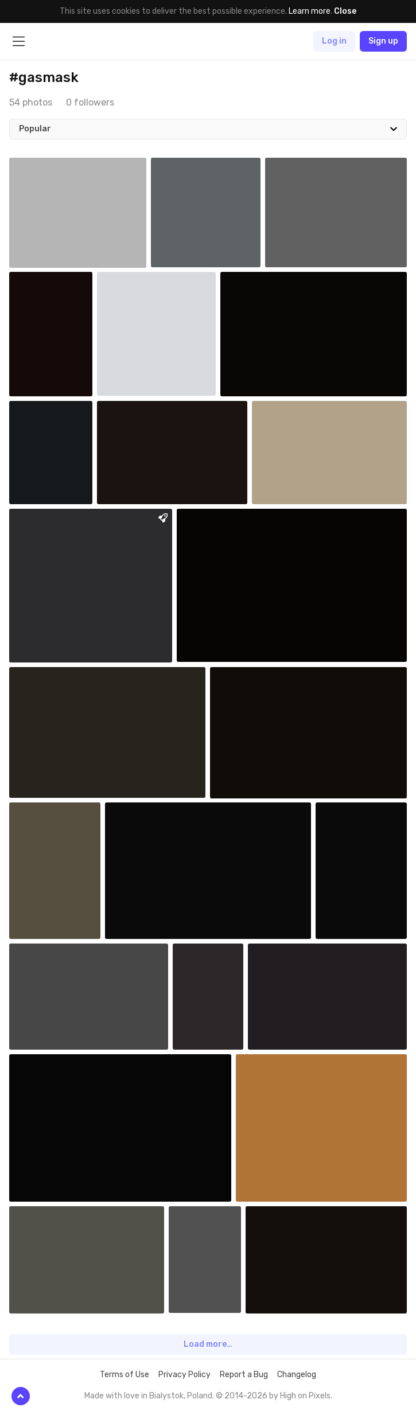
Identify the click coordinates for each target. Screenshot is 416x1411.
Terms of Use (124, 1374)
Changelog (296, 1374)
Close (345, 11)
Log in (334, 41)
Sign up (383, 41)
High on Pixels (305, 1396)
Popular (35, 129)
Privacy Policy (184, 1374)
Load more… (208, 1344)
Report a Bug (244, 1374)
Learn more (310, 11)
